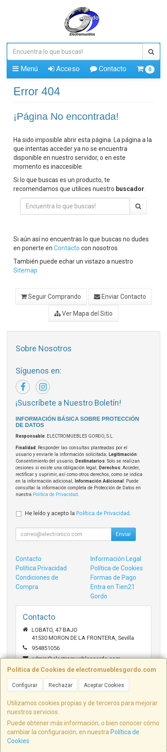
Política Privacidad (41, 568)
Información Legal (115, 558)
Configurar (24, 685)
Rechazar (61, 685)
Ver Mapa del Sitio (83, 313)
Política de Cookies (116, 568)
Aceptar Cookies (104, 685)
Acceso (64, 69)
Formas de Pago (113, 577)
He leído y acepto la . (78, 513)
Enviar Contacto (120, 296)
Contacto (108, 69)
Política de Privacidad (55, 494)
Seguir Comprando (51, 296)
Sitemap (25, 270)
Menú (25, 69)
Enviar (123, 534)
